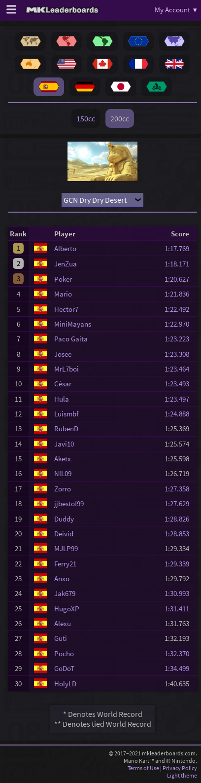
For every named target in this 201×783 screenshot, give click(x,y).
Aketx (62, 458)
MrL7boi (66, 368)
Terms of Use (143, 768)
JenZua (65, 263)
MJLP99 (66, 548)
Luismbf (66, 413)
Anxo (61, 578)
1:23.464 (180, 368)
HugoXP (66, 608)
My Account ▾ (176, 9)
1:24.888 (180, 413)
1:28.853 (180, 533)
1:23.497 (180, 399)
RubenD (66, 428)
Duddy (64, 518)
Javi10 (64, 443)
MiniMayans (72, 324)
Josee (62, 354)
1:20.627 (180, 279)
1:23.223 (180, 338)
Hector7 (66, 309)
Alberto (65, 248)
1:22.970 (180, 324)
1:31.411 (180, 608)
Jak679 (64, 593)
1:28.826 (180, 518)
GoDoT (64, 668)
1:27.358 (180, 488)
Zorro (62, 488)
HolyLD (65, 683)
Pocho (64, 653)
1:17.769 (180, 248)
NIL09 (62, 473)
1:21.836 (180, 293)
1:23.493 (180, 383)
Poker (63, 279)
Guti (60, 638)
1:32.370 (180, 653)
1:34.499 (180, 668)
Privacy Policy (180, 768)
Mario (63, 293)
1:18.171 (180, 263)
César (62, 383)
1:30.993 (180, 593)
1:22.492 (180, 309)
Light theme (182, 775)
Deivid (63, 533)
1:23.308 (180, 354)
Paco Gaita (71, 338)
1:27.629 (180, 503)
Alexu (62, 623)
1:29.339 (180, 563)
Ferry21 (65, 563)
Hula (61, 399)
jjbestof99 (69, 503)
